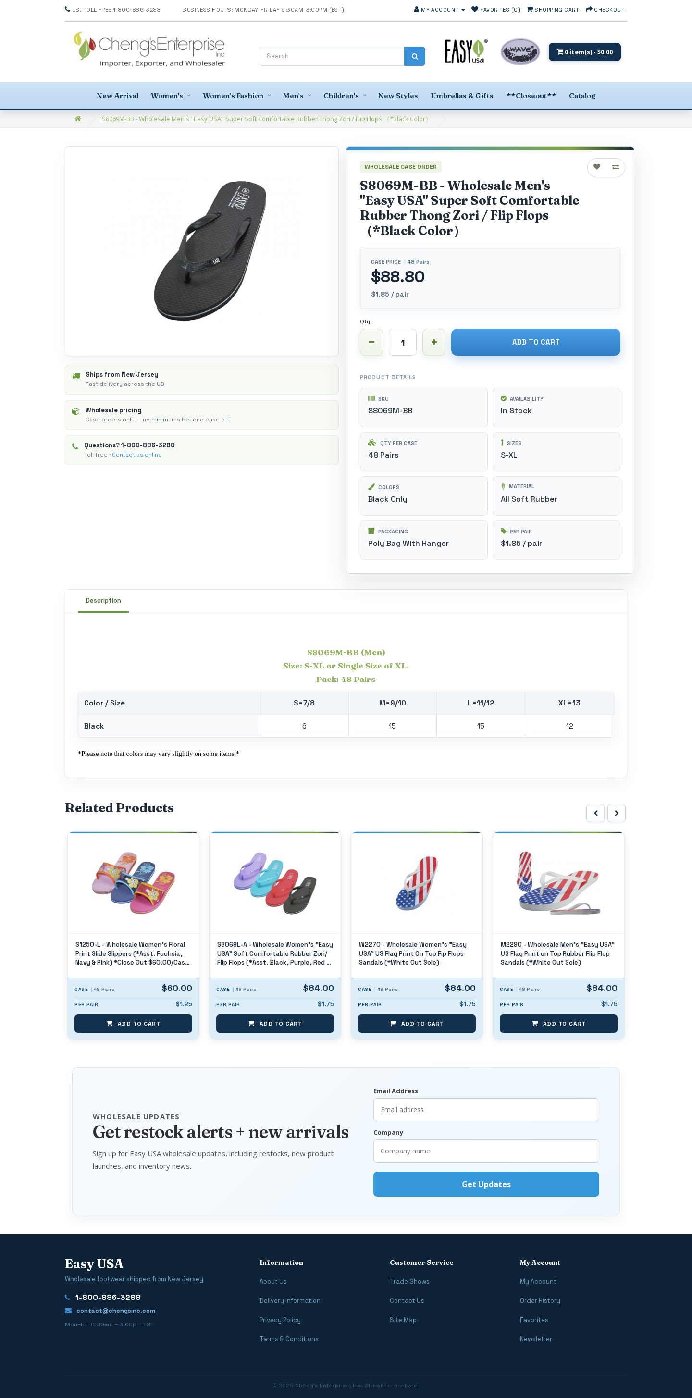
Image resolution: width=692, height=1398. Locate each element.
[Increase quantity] (433, 342)
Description (103, 600)
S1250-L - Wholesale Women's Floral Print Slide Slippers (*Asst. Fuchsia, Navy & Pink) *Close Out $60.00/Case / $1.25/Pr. (274, 954)
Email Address (395, 1091)
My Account (538, 1281)
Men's (293, 95)
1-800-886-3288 (148, 445)
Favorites (534, 1320)
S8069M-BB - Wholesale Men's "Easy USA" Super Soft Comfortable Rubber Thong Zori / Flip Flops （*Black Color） (267, 118)
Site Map (403, 1320)
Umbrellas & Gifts (462, 95)
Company (388, 1132)
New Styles (398, 95)
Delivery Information (290, 1301)
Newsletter (536, 1339)
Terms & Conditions (289, 1339)
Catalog (582, 95)
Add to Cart (536, 341)
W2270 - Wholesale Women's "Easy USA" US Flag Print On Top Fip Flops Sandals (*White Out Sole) (554, 953)
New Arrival (117, 95)
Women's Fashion (233, 95)
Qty (365, 321)
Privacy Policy (280, 1320)
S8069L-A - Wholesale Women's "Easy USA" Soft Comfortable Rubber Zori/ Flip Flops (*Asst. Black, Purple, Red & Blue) (417, 954)
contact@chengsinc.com (110, 1311)
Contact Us (407, 1301)
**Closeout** (531, 95)
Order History (540, 1301)
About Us (273, 1281)
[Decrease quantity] (371, 342)
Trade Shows (410, 1281)
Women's (167, 95)
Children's (341, 95)
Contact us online (137, 454)
